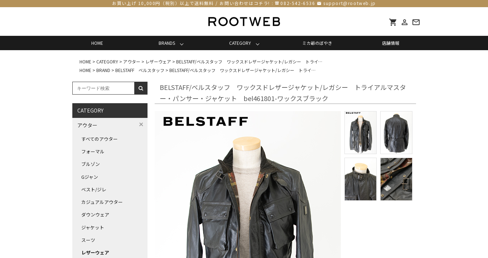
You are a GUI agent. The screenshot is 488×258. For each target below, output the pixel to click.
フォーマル (93, 151)
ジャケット (92, 227)
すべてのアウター (99, 138)
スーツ (88, 239)
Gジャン (89, 176)
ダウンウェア (95, 214)
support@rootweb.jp (349, 3)
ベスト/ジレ (93, 189)
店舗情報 (390, 43)
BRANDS (167, 43)
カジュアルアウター (102, 202)
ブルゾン (90, 164)
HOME (97, 43)
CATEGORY (240, 43)
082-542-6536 (297, 3)
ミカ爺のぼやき (317, 43)
